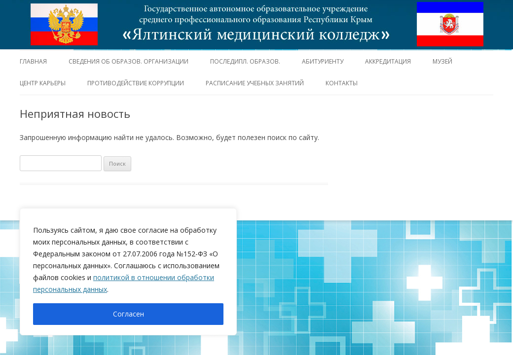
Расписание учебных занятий (255, 83)
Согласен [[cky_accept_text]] (128, 314)
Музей (442, 61)
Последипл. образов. (245, 61)
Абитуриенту (322, 61)
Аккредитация (388, 61)
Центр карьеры (43, 83)
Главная (33, 61)
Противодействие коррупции (135, 83)
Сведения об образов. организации (128, 61)
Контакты (342, 83)
